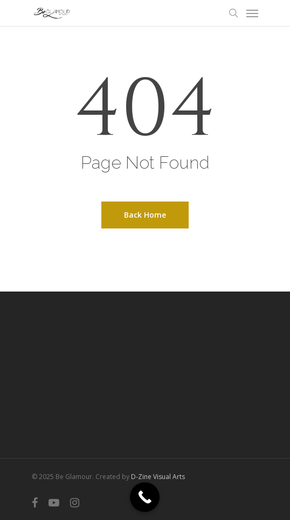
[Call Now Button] (145, 497)
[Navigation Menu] (252, 13)
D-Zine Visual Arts (158, 476)
